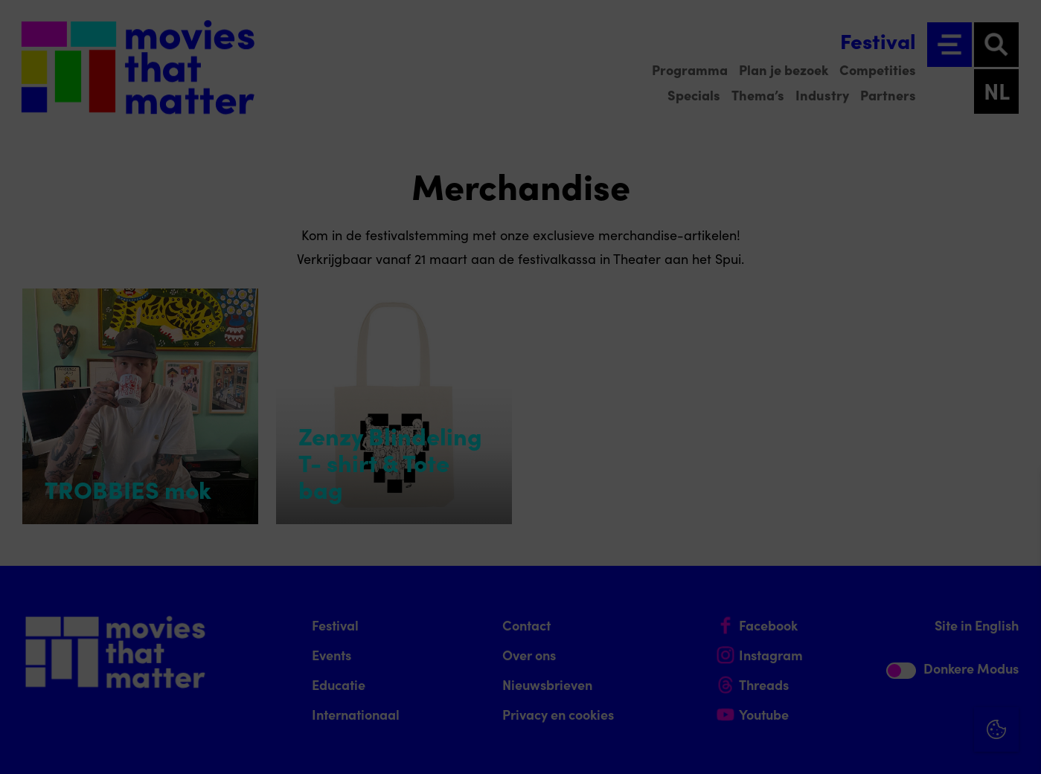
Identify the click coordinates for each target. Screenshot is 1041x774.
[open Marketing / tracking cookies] (1017, 649)
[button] (899, 603)
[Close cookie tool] (1018, 496)
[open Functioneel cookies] (1017, 604)
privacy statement (855, 554)
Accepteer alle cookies (914, 703)
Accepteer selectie (914, 746)
